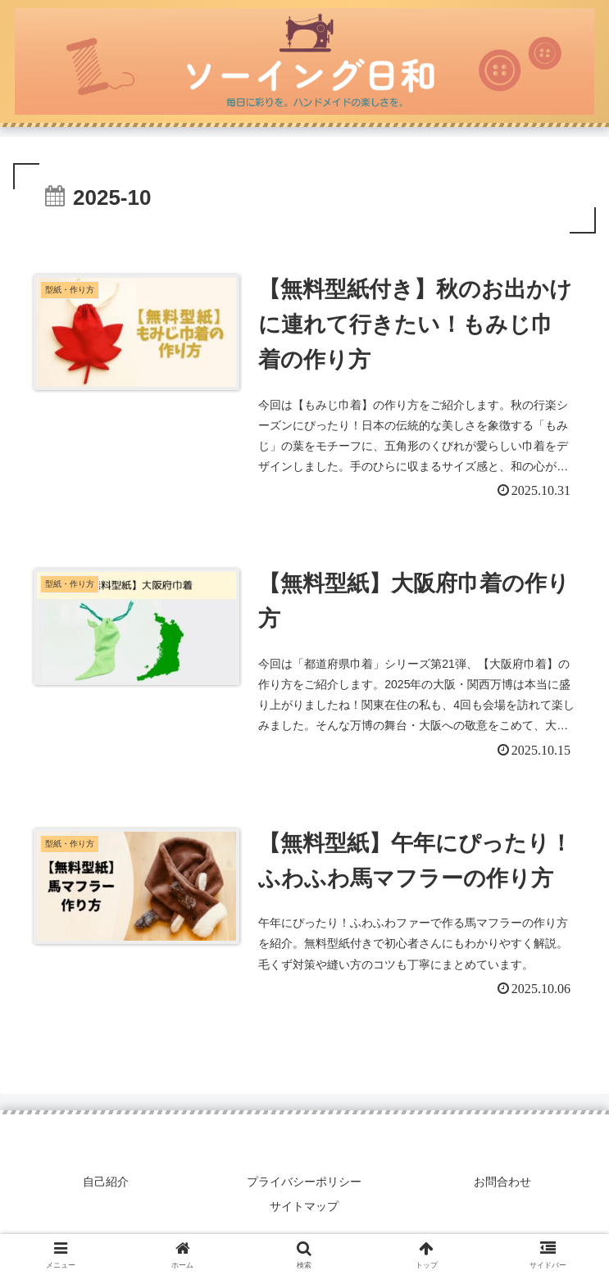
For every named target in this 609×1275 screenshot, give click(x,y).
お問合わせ (503, 1182)
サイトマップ (304, 1206)
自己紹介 (106, 1182)
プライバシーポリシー (304, 1182)
